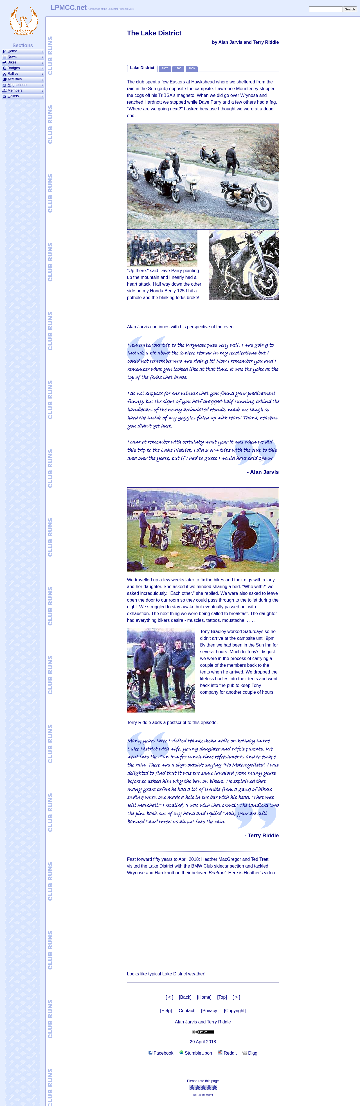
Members (22, 90)
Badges (22, 68)
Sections (22, 45)
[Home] (204, 997)
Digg (249, 1053)
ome (22, 51)
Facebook (161, 1053)
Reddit (227, 1053)
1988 (178, 68)
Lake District (142, 67)
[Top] (222, 997)
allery (22, 96)
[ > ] (236, 997)
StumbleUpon (195, 1053)
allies (22, 73)
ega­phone (22, 85)
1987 (165, 68)
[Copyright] (235, 1010)
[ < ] (169, 997)
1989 (192, 68)
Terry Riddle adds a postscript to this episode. (172, 722)
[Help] (166, 1010)
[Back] (185, 997)
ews (22, 56)
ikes (22, 62)
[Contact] (186, 1010)
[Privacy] (209, 1010)
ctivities (22, 79)
